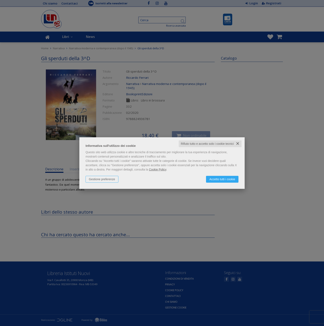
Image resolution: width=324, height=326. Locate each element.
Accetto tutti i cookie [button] (222, 179)
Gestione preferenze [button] (102, 179)
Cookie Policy (157, 169)
